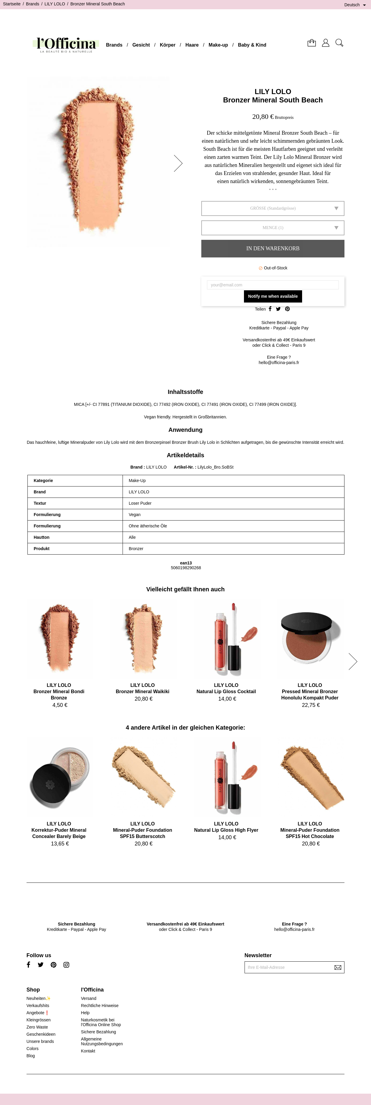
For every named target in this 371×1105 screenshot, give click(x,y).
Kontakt (88, 1051)
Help (85, 1012)
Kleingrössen (39, 1019)
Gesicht (141, 44)
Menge (269, 227)
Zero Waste (37, 1027)
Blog (31, 1055)
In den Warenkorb (273, 248)
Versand (88, 998)
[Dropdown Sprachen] (356, 5)
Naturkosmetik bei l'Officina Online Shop (101, 1022)
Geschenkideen (41, 1034)
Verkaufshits (38, 1005)
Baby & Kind (252, 44)
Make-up (218, 44)
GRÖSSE (258, 208)
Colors (32, 1048)
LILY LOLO (273, 92)
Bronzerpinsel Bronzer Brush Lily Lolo (180, 442)
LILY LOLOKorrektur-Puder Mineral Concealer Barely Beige (59, 830)
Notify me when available (273, 296)
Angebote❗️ (38, 1012)
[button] (180, 163)
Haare (192, 44)
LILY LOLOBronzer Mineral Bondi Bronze (58, 691)
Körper (167, 44)
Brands (114, 44)
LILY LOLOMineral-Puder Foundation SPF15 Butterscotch (142, 830)
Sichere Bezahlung (98, 1031)
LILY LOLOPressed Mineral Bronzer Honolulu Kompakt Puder (309, 691)
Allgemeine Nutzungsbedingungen (102, 1041)
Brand (136, 467)
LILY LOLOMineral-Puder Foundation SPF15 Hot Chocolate (309, 830)
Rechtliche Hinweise (100, 1005)
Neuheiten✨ (39, 998)
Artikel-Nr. (184, 467)
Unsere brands (40, 1041)
